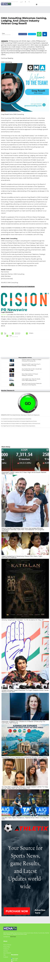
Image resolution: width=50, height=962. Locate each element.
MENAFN (4, 43)
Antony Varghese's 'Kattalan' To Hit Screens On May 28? (22, 622)
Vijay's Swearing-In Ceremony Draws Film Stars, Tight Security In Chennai (21, 559)
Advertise (5, 951)
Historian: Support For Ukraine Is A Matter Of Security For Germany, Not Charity (23, 723)
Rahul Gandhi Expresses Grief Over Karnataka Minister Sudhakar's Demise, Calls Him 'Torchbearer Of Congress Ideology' (22, 532)
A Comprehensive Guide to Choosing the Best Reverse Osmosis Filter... (16, 421)
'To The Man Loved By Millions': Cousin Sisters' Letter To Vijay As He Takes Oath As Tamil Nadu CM (24, 788)
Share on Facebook (22, 36)
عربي (21, 1)
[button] (25, 1)
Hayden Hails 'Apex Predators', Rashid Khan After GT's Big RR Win (24, 819)
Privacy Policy (6, 947)
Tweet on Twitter (32, 36)
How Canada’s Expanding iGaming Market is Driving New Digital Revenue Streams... (19, 423)
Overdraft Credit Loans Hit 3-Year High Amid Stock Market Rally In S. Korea (23, 475)
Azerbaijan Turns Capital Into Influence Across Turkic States (24, 758)
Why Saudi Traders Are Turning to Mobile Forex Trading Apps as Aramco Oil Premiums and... (21, 426)
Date (3, 36)
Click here (13, 937)
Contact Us (6, 949)
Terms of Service (7, 945)
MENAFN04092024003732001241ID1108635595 (18, 289)
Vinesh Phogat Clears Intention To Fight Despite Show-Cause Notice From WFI (24, 692)
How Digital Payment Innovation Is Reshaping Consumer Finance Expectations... (18, 428)
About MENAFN (7, 953)
